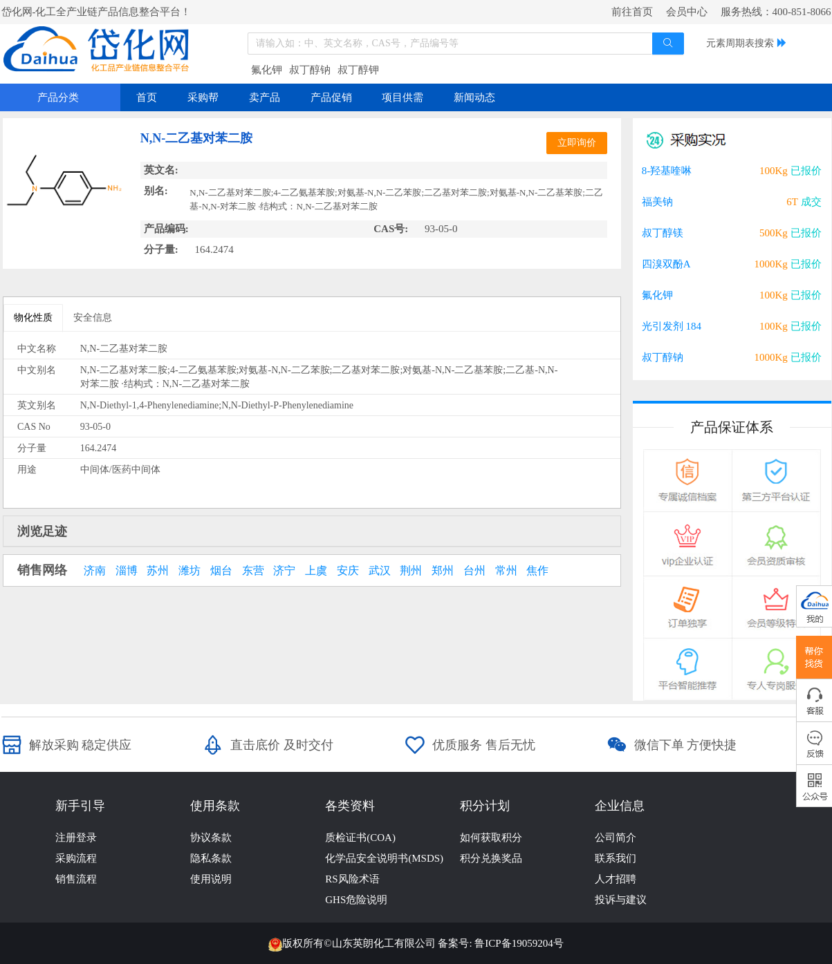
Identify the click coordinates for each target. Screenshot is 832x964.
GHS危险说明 (356, 899)
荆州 (411, 570)
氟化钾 (266, 69)
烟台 (221, 570)
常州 (506, 570)
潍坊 (189, 570)
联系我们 (615, 858)
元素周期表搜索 (740, 43)
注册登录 (76, 837)
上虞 (316, 570)
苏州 (158, 570)
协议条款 (211, 837)
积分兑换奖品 (491, 858)
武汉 (380, 570)
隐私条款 (211, 858)
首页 (146, 97)
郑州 (443, 570)
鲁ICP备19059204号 (518, 943)
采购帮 (203, 97)
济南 (95, 570)
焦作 (537, 570)
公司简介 (615, 837)
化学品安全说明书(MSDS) (384, 858)
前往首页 (632, 11)
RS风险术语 (352, 879)
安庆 (348, 570)
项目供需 (402, 97)
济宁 (284, 570)
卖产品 (264, 97)
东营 (253, 570)
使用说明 (211, 879)
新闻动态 (474, 97)
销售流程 (76, 879)
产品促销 (331, 97)
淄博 (126, 570)
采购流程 (76, 858)
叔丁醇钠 (310, 69)
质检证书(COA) (360, 837)
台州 (474, 570)
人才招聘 (615, 879)
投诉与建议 (621, 899)
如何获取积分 (491, 837)
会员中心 (687, 11)
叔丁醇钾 (358, 69)
